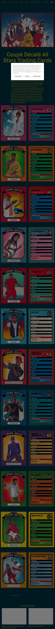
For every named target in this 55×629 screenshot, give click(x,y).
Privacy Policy (28, 71)
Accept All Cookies (36, 76)
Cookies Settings (18, 76)
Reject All (27, 76)
